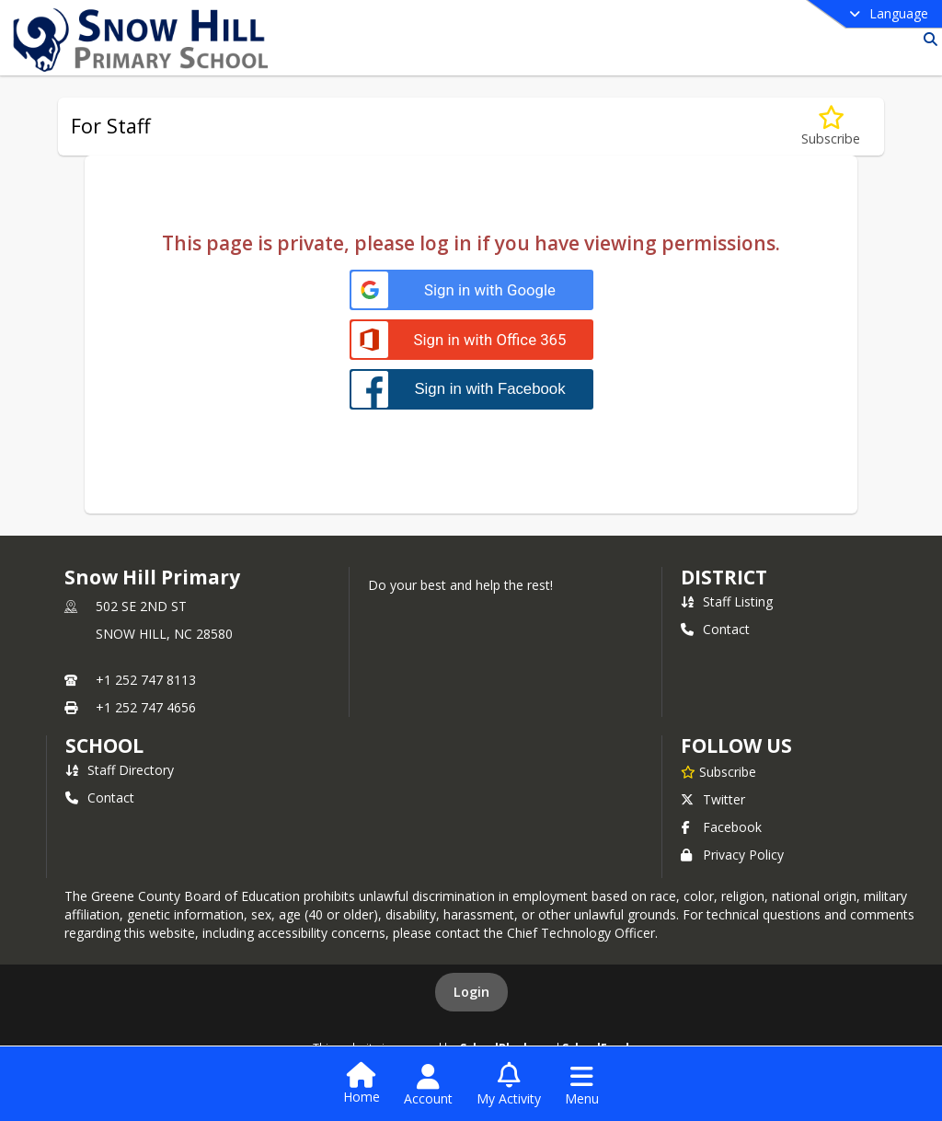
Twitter (713, 799)
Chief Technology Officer (581, 933)
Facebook (721, 827)
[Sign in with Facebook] (471, 389)
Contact (715, 629)
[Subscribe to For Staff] (830, 126)
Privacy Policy (732, 854)
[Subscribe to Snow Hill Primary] (718, 771)
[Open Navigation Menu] (582, 1085)
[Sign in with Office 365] (471, 340)
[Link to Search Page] (926, 39)
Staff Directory (119, 770)
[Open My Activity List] (509, 1085)
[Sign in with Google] (471, 290)
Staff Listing (727, 601)
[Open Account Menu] (428, 1085)
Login (471, 991)
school (104, 745)
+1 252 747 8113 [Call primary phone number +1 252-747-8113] (146, 679)
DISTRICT (724, 577)
